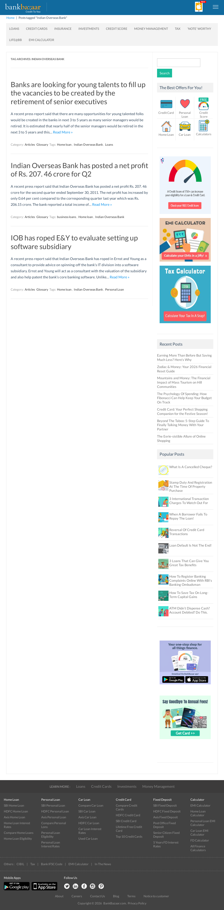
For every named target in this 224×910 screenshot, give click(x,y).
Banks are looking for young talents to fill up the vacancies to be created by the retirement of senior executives (78, 93)
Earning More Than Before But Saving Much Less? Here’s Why (184, 357)
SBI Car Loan (86, 811)
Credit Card (166, 113)
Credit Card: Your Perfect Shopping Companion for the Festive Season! (182, 411)
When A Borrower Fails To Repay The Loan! (188, 516)
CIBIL (20, 864)
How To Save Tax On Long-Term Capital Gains (188, 595)
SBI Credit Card (126, 821)
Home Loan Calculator (198, 813)
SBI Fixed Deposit (165, 805)
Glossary (42, 144)
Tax (177, 29)
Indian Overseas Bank (88, 144)
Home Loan (166, 135)
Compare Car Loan (90, 805)
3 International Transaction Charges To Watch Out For (189, 501)
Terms (131, 896)
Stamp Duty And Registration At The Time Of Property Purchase (190, 486)
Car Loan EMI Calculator (199, 832)
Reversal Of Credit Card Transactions (186, 532)
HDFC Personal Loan (55, 811)
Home (10, 18)
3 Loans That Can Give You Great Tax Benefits (189, 563)
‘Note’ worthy (199, 29)
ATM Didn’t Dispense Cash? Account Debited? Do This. (189, 610)
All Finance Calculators (198, 848)
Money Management (151, 29)
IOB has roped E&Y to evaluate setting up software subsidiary (74, 242)
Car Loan (185, 135)
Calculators (203, 134)
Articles (30, 144)
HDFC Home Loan (16, 811)
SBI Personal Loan (53, 805)
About (59, 896)
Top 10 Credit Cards (129, 836)
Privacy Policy (137, 903)
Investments (88, 29)
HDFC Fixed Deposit (166, 811)
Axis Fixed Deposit (165, 817)
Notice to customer (156, 896)
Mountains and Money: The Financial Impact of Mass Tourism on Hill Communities (183, 382)
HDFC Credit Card (128, 815)
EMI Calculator (41, 40)
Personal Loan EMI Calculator (202, 823)
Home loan (64, 144)
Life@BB (15, 40)
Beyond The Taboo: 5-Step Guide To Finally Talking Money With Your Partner (183, 425)
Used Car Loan (88, 838)
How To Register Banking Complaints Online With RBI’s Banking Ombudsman (190, 580)
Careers (77, 896)
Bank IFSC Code (51, 864)
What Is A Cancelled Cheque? (190, 467)
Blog (116, 896)
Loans (14, 29)
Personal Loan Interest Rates (50, 844)
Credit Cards (36, 29)
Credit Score (116, 29)
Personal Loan (114, 289)
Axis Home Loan (14, 817)
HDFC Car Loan (88, 823)
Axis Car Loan (87, 817)
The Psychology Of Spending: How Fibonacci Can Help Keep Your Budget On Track (184, 398)
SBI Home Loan (14, 805)
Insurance (63, 29)
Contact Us (97, 896)
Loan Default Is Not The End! (190, 545)
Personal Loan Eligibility (50, 834)
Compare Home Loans (18, 833)
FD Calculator (199, 840)
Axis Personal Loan (53, 817)
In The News (103, 864)
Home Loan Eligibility (18, 838)
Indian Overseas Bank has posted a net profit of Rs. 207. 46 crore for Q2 (79, 169)
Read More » (63, 132)
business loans (66, 217)
